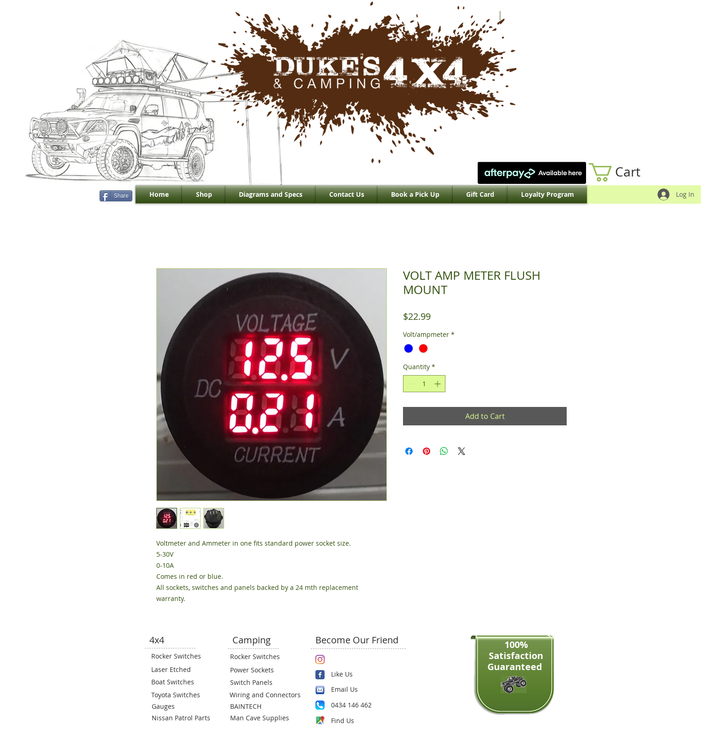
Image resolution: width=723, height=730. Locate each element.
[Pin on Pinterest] (426, 451)
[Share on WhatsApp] (444, 451)
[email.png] (320, 690)
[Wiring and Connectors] (264, 695)
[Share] (116, 195)
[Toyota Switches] (179, 695)
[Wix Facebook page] (320, 674)
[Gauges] (179, 706)
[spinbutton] (424, 384)
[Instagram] (320, 659)
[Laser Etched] (179, 669)
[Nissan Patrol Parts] (179, 718)
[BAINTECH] (258, 706)
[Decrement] (410, 384)
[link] (624, 172)
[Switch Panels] (258, 682)
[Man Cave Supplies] (264, 718)
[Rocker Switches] (179, 656)
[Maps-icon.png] (320, 720)
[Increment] (438, 384)
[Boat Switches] (179, 682)
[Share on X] (461, 451)
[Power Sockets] (258, 670)
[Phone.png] (320, 705)
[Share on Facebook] (409, 451)
